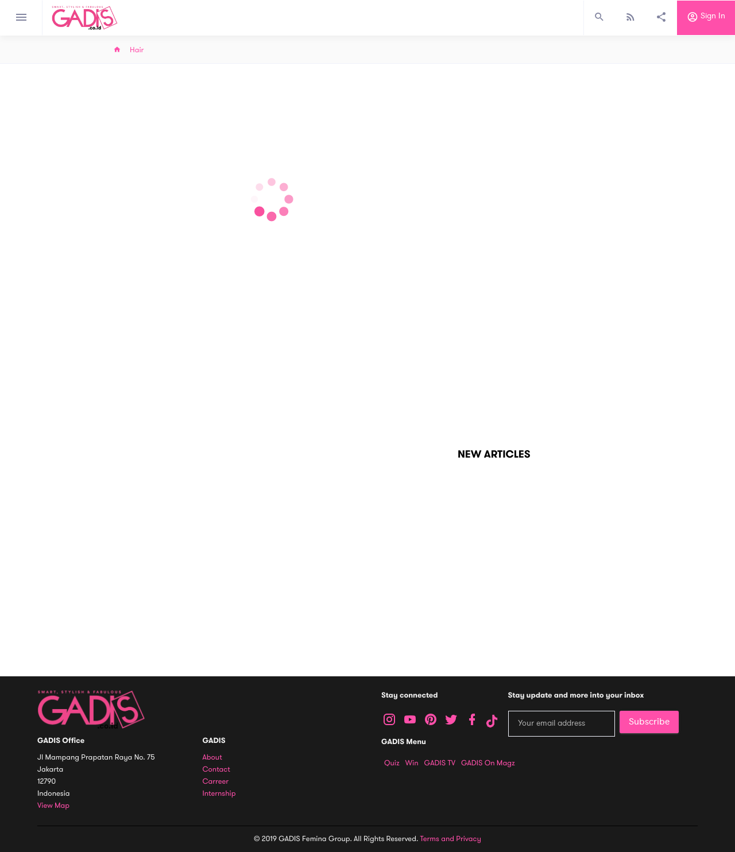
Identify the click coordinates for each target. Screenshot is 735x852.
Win (412, 763)
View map (53, 806)
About (212, 757)
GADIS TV (439, 763)
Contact (216, 769)
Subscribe (649, 721)
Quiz (392, 763)
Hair (137, 50)
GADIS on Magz (488, 763)
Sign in (706, 17)
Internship (219, 793)
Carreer (216, 781)
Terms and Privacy (450, 839)
